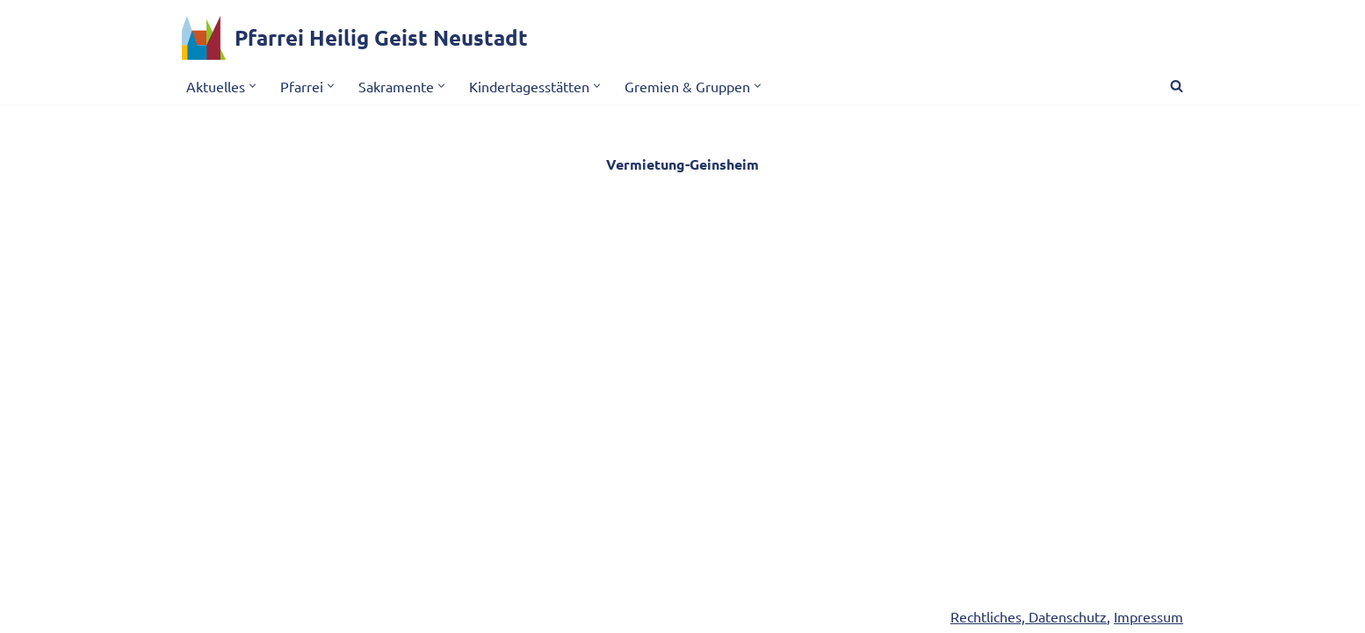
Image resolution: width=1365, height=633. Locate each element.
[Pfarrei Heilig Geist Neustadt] (355, 38)
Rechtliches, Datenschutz (1028, 616)
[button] (252, 86)
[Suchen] (1176, 85)
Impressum (1148, 616)
